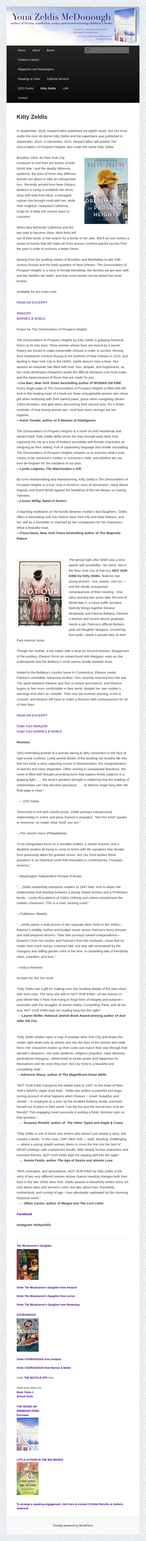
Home (21, 50)
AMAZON (24, 313)
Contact (23, 97)
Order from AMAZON (32, 726)
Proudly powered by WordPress (73, 1525)
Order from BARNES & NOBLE (39, 731)
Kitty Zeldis (48, 88)
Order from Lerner (46, 1296)
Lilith (66, 88)
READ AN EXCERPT (32, 302)
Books (51, 50)
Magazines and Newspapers (36, 69)
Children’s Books (28, 59)
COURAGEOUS (26, 1314)
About (36, 50)
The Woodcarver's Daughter (34, 1245)
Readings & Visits (29, 79)
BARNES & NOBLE (31, 318)
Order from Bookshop (48, 1304)
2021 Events (26, 88)
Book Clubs (24, 1392)
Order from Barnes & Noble (44, 1367)
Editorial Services (58, 79)
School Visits (25, 1396)
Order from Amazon (47, 1287)
